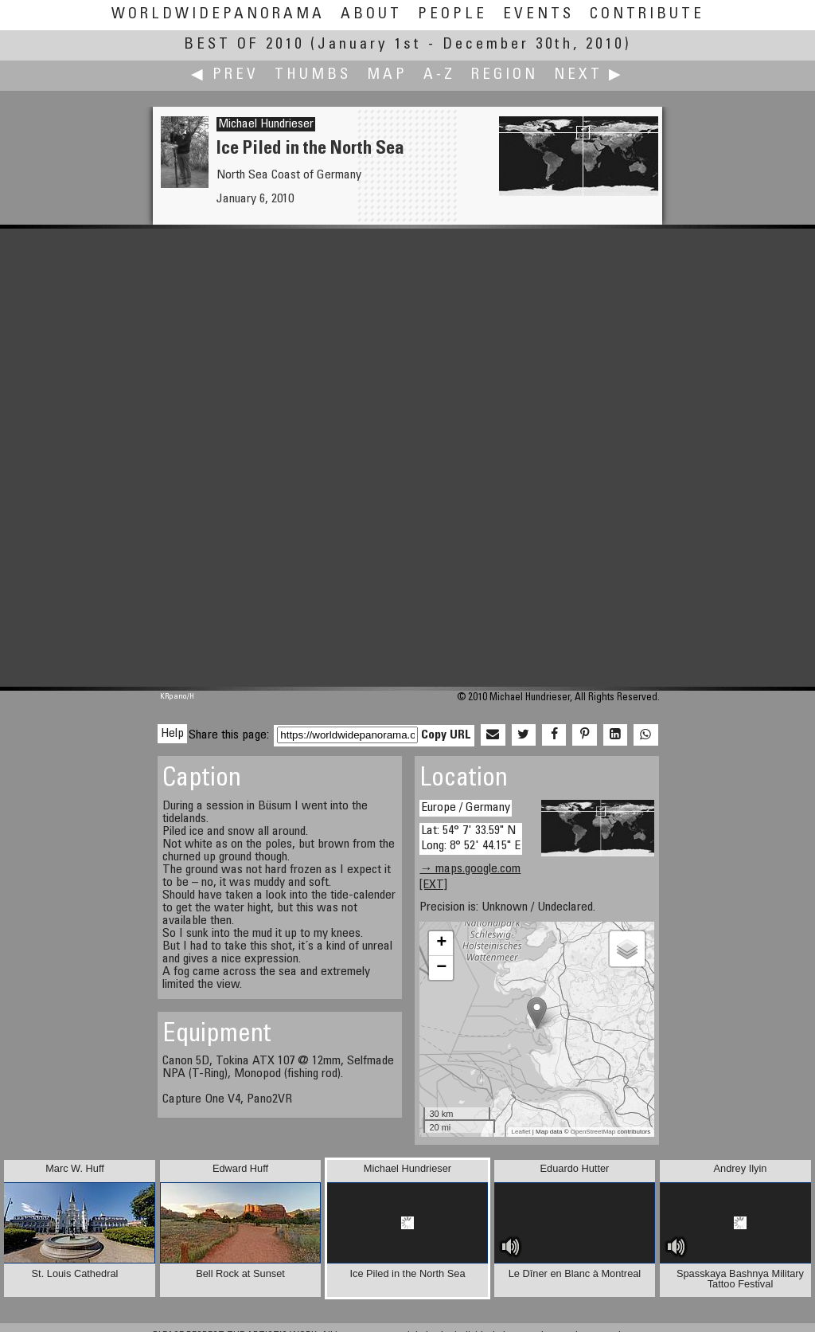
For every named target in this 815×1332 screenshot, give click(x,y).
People (452, 14)
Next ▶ (589, 75)
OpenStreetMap (593, 1131)
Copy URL (446, 735)
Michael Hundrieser (266, 124)
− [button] (441, 968)
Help (172, 733)
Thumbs (313, 75)
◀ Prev (225, 75)
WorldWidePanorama (218, 14)
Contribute (647, 14)
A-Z (439, 75)
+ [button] (441, 943)
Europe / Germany (465, 807)
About (371, 14)
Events (538, 14)
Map (387, 75)
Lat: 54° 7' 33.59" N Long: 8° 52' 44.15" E (471, 838)
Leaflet (521, 1131)
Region (504, 75)
